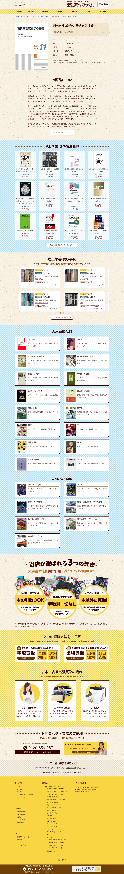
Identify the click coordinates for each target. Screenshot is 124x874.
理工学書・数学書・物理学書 (55, 788)
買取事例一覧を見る (61, 317)
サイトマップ (21, 797)
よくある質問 (21, 819)
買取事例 (45, 11)
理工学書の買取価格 (43, 16)
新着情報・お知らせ (23, 837)
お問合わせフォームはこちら (85, 752)
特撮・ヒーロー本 (52, 824)
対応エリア (75, 11)
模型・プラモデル (52, 837)
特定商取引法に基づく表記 (25, 794)
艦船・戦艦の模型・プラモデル (58, 840)
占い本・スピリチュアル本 (55, 794)
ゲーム (49, 834)
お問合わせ (20, 822)
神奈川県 (68, 773)
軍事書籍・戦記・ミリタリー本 (56, 799)
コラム (19, 842)
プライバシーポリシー (23, 792)
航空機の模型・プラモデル (57, 842)
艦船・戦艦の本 (51, 810)
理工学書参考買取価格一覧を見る (61, 245)
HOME (19, 11)
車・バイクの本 (51, 818)
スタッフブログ (21, 845)
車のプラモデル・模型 (55, 848)
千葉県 (78, 773)
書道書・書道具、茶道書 (54, 807)
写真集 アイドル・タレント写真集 (57, 791)
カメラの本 (50, 829)
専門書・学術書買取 (53, 802)
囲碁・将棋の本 (51, 821)
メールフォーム (31, 711)
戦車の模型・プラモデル (56, 845)
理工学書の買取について (61, 132)
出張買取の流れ (21, 811)
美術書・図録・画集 (53, 797)
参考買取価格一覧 (28, 16)
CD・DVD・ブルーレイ (54, 832)
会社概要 (103, 11)
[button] (60, 313)
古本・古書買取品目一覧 (51, 786)
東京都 (47, 773)
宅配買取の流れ (21, 814)
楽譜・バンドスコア (53, 805)
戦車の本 (49, 815)
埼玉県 (57, 773)
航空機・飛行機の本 (53, 813)
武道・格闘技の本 (52, 826)
